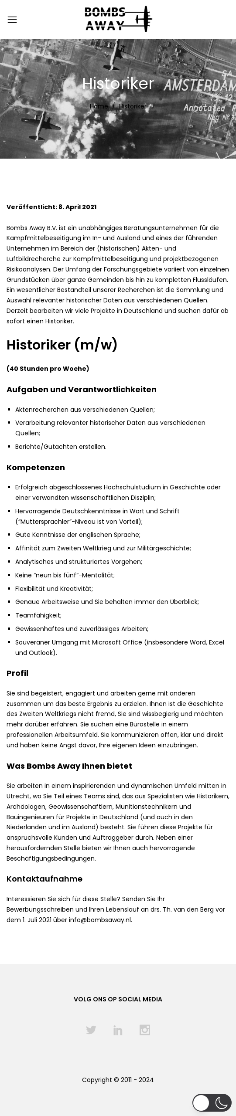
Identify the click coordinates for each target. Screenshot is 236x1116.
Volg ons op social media (118, 999)
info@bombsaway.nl (100, 920)
